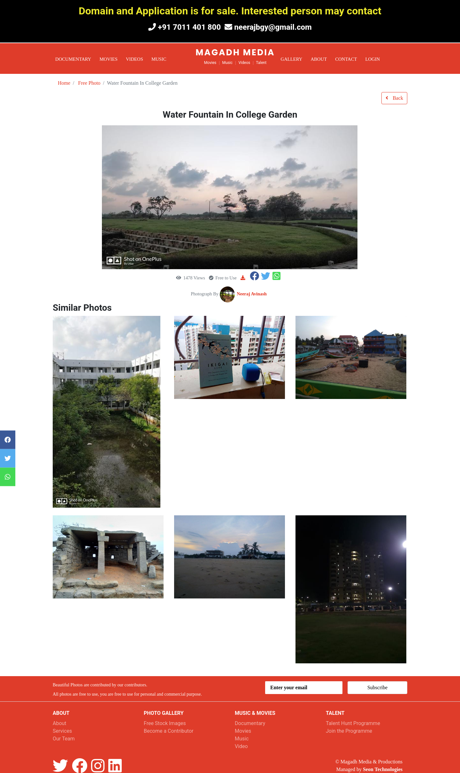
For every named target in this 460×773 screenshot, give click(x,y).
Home (64, 83)
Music (158, 59)
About (318, 59)
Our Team (64, 739)
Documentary (73, 59)
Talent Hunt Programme (353, 723)
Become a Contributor (168, 731)
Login (372, 59)
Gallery (292, 59)
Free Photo (89, 83)
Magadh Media (235, 52)
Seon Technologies (382, 769)
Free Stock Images (165, 723)
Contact (346, 59)
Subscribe (377, 687)
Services (62, 731)
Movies (109, 59)
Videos (134, 59)
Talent (261, 62)
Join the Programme (349, 731)
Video (241, 746)
